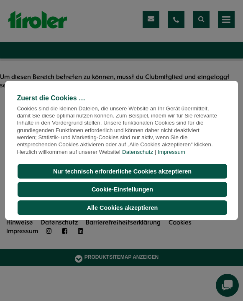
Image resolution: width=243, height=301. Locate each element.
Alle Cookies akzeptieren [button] (122, 207)
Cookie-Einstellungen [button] (122, 189)
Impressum (171, 152)
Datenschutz (137, 152)
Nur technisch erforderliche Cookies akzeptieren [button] (122, 171)
